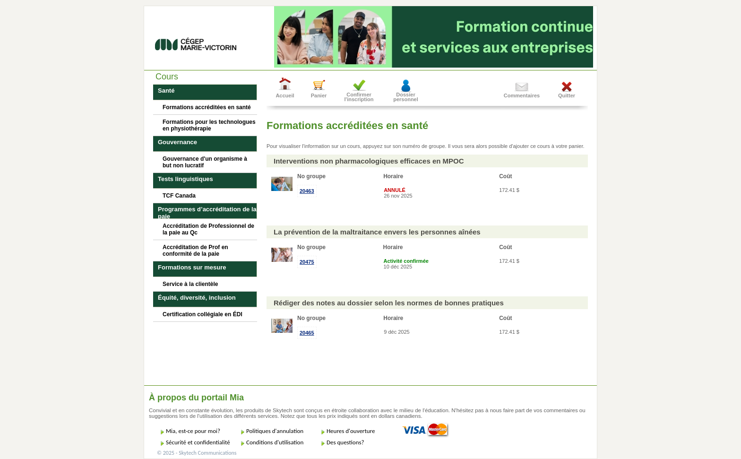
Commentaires (522, 95)
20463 (307, 191)
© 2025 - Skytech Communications (196, 453)
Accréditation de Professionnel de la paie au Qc (208, 229)
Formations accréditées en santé (207, 107)
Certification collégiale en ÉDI (202, 314)
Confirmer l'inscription (359, 97)
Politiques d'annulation (274, 430)
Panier (319, 95)
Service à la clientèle (190, 284)
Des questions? (345, 442)
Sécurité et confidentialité (198, 442)
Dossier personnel (405, 97)
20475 (307, 262)
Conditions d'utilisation (274, 442)
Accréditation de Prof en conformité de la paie (195, 250)
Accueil (285, 95)
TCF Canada (179, 195)
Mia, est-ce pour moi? (193, 430)
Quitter (566, 95)
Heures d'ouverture (351, 430)
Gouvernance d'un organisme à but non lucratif (205, 162)
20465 (307, 333)
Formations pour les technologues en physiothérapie (209, 125)
